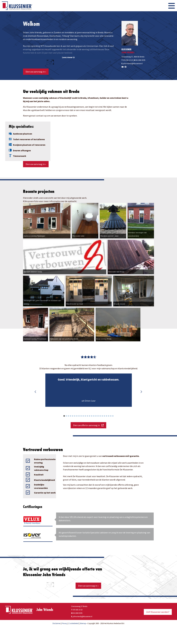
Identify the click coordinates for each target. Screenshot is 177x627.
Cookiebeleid (74, 623)
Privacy (64, 623)
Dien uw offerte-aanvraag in (88, 425)
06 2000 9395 (140, 60)
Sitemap (83, 623)
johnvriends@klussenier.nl (133, 63)
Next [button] (141, 391)
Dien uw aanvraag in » (36, 71)
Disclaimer (56, 623)
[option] (88, 390)
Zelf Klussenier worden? (157, 612)
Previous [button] (35, 391)
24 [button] (114, 416)
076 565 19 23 (127, 60)
